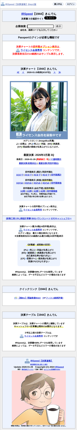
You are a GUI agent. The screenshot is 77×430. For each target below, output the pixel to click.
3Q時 (36, 191)
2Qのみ (28, 183)
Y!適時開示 (56, 159)
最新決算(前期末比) (28, 163)
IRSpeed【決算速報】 (41, 361)
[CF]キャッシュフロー (61, 218)
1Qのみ (19, 183)
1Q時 (22, 191)
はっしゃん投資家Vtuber (52, 369)
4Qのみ (45, 183)
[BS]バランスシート (40, 218)
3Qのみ (37, 183)
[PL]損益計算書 (23, 218)
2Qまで (28, 175)
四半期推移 (52, 191)
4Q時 (42, 191)
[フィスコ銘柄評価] (53, 298)
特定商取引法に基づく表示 (38, 364)
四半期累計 (56, 175)
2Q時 (29, 191)
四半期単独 (56, 183)
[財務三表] (11, 218)
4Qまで (45, 175)
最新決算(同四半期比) (49, 163)
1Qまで (19, 175)
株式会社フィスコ (27, 369)
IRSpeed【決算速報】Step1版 (20, 4)
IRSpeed (27, 14)
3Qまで (37, 175)
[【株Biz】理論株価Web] (27, 298)
